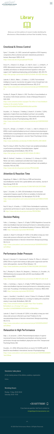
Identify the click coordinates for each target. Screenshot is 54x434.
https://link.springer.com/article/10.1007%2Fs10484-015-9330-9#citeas (25, 74)
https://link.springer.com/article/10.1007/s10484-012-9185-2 (21, 153)
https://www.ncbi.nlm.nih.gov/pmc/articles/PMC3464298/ (21, 168)
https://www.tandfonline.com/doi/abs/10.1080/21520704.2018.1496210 (24, 141)
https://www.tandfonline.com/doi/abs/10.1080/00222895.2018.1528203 (25, 266)
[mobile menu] (51, 3)
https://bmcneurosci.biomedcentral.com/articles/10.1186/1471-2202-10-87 (25, 279)
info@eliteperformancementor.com (38, 411)
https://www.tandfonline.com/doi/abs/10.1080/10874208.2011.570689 (24, 186)
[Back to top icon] (27, 421)
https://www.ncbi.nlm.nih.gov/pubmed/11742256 (18, 60)
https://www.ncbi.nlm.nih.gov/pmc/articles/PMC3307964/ (23, 211)
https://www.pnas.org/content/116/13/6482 (20, 230)
